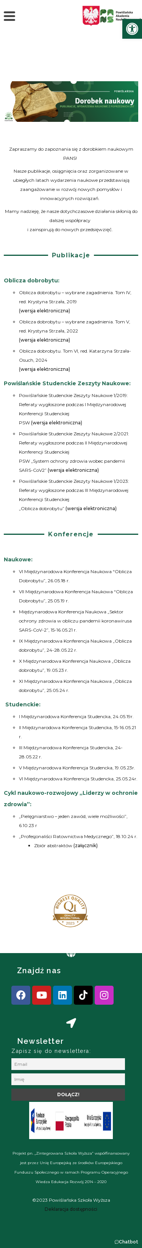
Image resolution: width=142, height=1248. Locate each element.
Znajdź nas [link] (39, 970)
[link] (132, 29)
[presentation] (30, 914)
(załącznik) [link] (85, 845)
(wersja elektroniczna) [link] (44, 311)
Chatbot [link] (128, 1242)
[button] (126, 1242)
